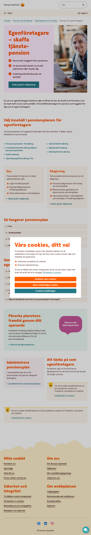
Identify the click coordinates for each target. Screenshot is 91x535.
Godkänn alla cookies (45, 279)
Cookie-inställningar (46, 291)
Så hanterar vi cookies (52, 272)
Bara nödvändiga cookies (45, 285)
